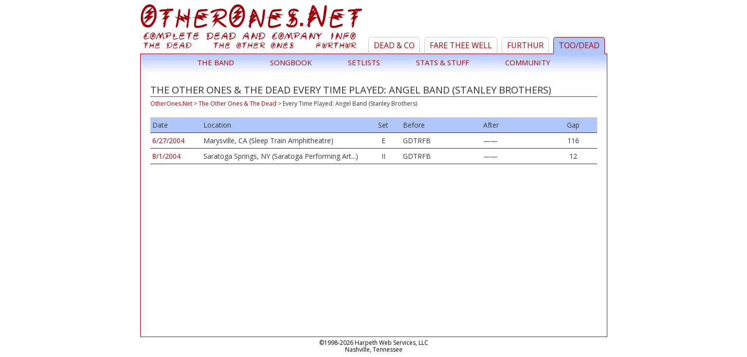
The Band (215, 62)
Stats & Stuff (442, 62)
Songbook (291, 62)
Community (527, 62)
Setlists (364, 62)
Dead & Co (394, 45)
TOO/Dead (579, 45)
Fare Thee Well (461, 45)
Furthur (525, 45)
